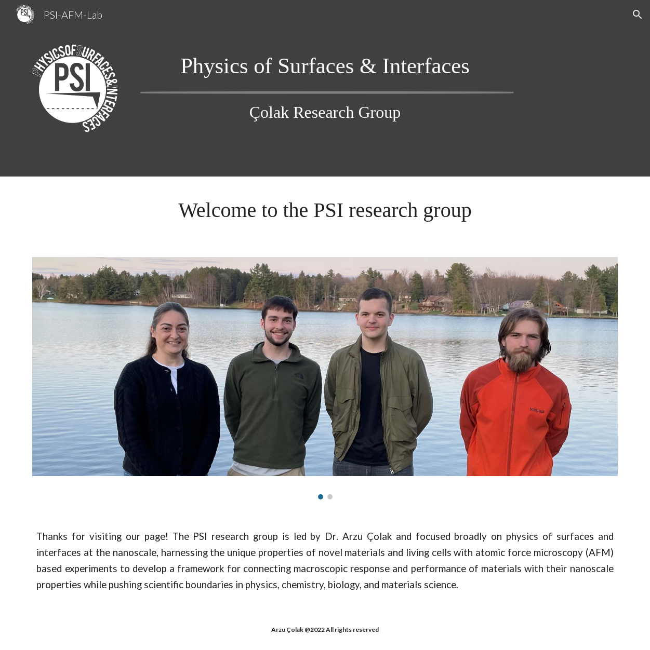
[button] (637, 14)
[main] (325, 65)
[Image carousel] (324, 378)
